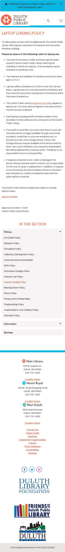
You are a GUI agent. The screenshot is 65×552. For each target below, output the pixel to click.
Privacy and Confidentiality (17, 299)
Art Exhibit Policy (12, 238)
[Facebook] (24, 470)
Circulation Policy (12, 249)
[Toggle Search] (48, 21)
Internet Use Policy (42, 103)
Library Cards (32, 433)
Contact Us (32, 430)
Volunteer (32, 436)
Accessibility (32, 450)
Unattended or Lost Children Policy (21, 310)
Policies (32, 443)
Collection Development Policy (19, 254)
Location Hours (32, 379)
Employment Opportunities (32, 440)
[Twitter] (32, 470)
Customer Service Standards (18, 260)
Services (8, 332)
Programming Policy (14, 304)
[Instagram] (39, 470)
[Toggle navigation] (61, 21)
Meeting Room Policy (14, 288)
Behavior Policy (11, 243)
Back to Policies (10, 197)
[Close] (61, 4)
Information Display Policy (17, 271)
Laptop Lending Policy (15, 282)
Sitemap (32, 453)
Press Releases (33, 446)
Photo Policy (10, 293)
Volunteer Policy (12, 315)
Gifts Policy (9, 265)
